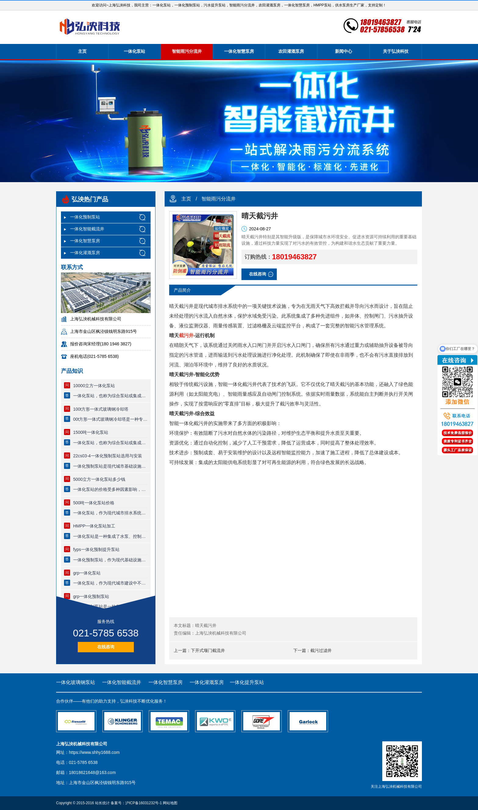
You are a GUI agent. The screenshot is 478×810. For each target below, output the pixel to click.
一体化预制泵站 (85, 216)
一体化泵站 (134, 51)
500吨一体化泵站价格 (93, 502)
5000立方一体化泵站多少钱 (99, 479)
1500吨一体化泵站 (90, 432)
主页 (82, 51)
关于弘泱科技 (395, 51)
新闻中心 (343, 51)
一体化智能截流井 (87, 228)
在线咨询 (105, 646)
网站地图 (170, 803)
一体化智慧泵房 (239, 51)
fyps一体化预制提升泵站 (96, 549)
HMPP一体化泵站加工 (94, 526)
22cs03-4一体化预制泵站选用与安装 (107, 455)
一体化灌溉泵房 (85, 252)
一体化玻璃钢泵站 (75, 682)
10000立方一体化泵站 (94, 385)
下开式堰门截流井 (208, 650)
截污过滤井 (321, 650)
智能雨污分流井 (187, 51)
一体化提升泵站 (247, 682)
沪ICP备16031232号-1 (143, 803)
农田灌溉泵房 (291, 51)
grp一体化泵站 (87, 573)
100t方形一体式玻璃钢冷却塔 (100, 409)
